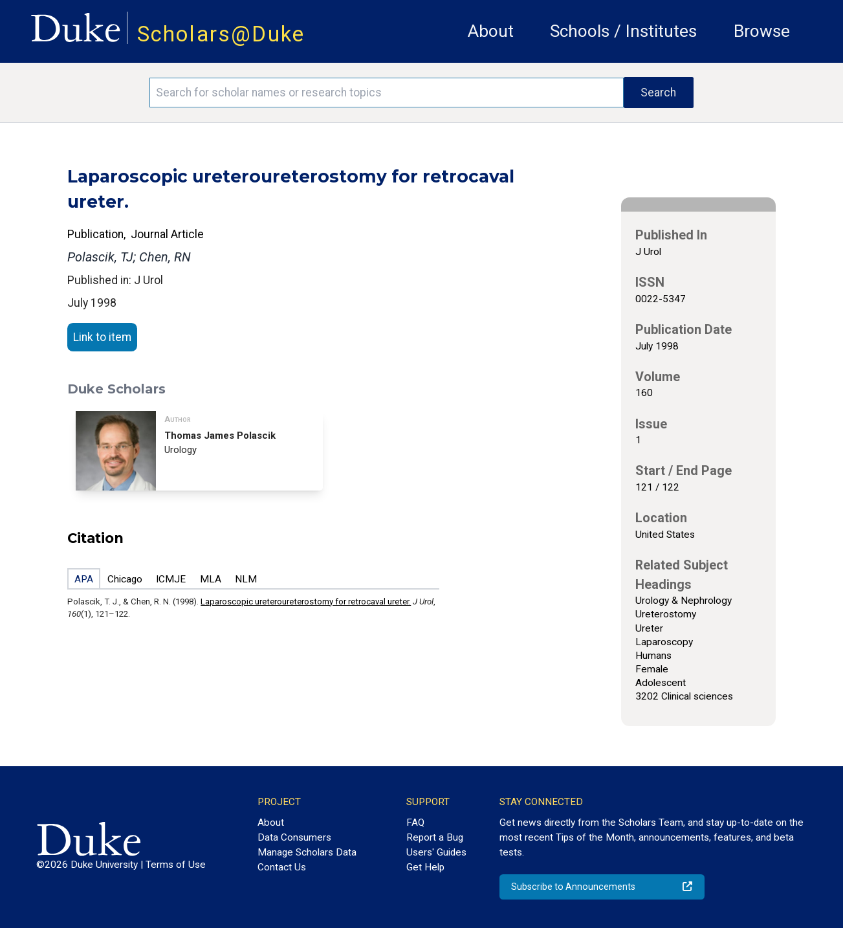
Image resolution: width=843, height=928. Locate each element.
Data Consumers (294, 837)
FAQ (415, 822)
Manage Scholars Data (306, 852)
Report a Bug (434, 837)
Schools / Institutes (623, 31)
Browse (762, 31)
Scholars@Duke (221, 34)
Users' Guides (436, 852)
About (491, 31)
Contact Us (281, 867)
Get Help (425, 867)
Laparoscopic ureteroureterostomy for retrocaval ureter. (306, 601)
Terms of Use (176, 864)
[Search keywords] (386, 92)
